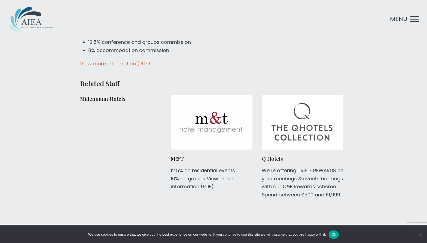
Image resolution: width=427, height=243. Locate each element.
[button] (404, 19)
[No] (420, 234)
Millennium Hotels (102, 98)
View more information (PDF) (115, 63)
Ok (333, 234)
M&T (177, 158)
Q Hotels (272, 158)
